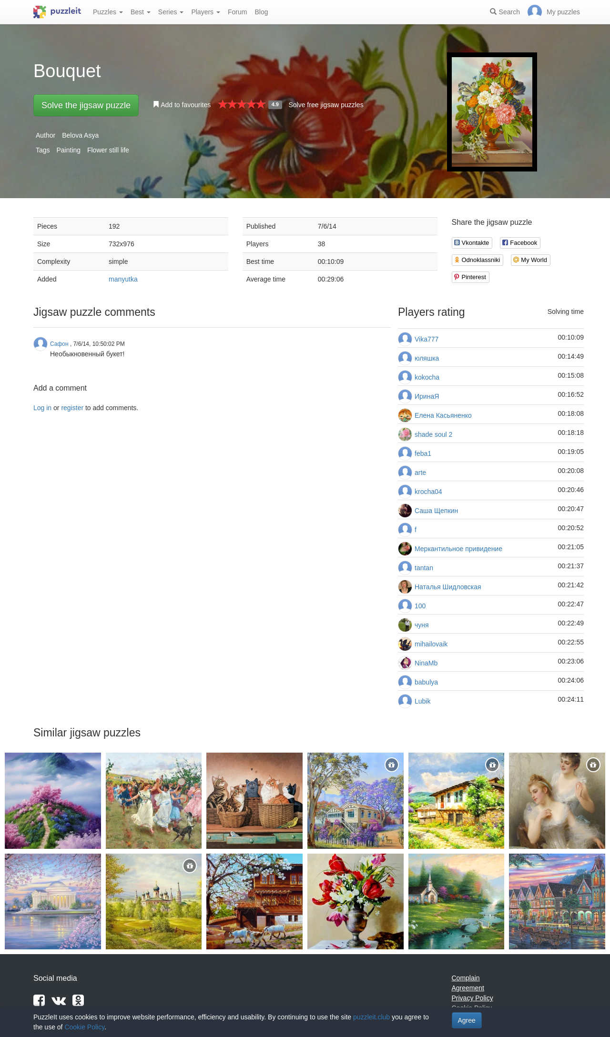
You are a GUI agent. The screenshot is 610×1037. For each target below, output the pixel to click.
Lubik (422, 701)
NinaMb (426, 663)
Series (171, 12)
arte (420, 472)
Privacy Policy (472, 998)
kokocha (427, 377)
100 (420, 606)
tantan (424, 568)
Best (141, 12)
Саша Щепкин (436, 510)
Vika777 (426, 339)
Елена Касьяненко (443, 415)
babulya (426, 682)
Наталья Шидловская (448, 587)
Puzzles (108, 12)
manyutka (123, 279)
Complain (466, 978)
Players (205, 12)
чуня (422, 625)
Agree (467, 1020)
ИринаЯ (427, 396)
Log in (42, 408)
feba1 (423, 453)
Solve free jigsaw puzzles (325, 105)
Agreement (468, 988)
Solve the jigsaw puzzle (86, 105)
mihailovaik (431, 644)
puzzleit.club (371, 1017)
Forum (237, 12)
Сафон (59, 344)
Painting (68, 150)
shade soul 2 (433, 434)
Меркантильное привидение (458, 549)
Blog (261, 12)
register (72, 408)
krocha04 (428, 491)
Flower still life (108, 150)
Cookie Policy (84, 1027)
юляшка (427, 358)
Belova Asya (80, 135)
